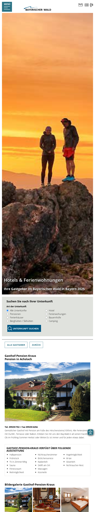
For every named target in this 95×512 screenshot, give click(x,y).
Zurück (36, 344)
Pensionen (14, 313)
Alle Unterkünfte (17, 310)
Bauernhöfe (53, 317)
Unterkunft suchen (26, 328)
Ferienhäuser (15, 317)
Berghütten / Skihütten (20, 320)
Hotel (49, 310)
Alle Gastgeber (16, 344)
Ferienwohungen (55, 313)
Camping (51, 320)
